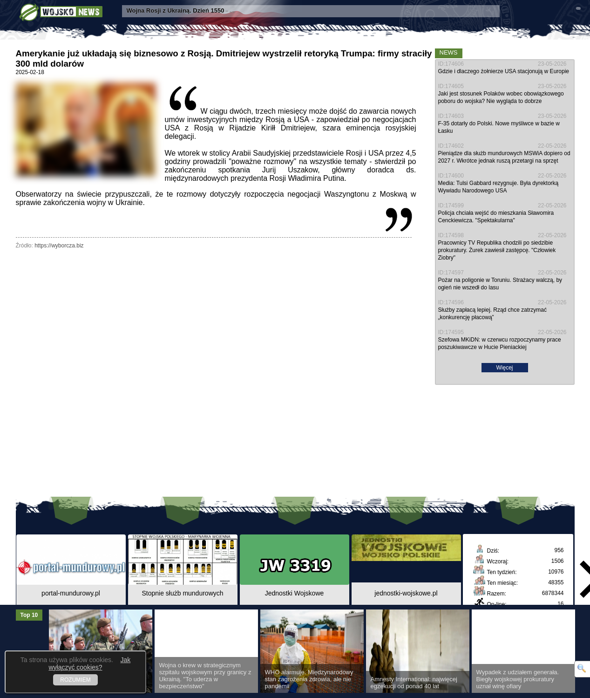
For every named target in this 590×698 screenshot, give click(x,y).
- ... (181, 10)
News (449, 52)
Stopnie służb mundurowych (182, 593)
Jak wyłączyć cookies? (89, 663)
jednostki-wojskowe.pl (405, 593)
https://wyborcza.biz (58, 245)
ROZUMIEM (75, 680)
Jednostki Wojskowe (294, 593)
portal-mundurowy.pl (70, 593)
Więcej (504, 367)
